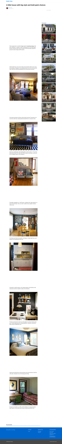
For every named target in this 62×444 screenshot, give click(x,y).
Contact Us (39, 432)
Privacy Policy (51, 432)
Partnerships (39, 431)
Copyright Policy (52, 434)
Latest (29, 431)
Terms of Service (52, 431)
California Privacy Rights (53, 433)
